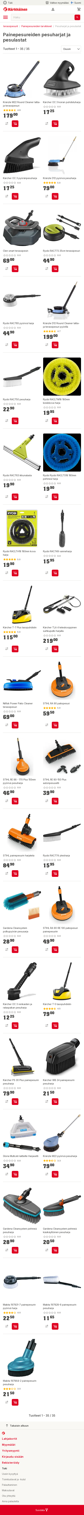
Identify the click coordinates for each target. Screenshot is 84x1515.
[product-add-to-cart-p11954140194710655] (15, 649)
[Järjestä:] (70, 49)
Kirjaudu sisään (13, 1456)
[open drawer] (5, 17)
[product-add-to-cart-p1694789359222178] (55, 1250)
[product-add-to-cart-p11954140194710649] (55, 1025)
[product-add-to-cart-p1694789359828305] (55, 649)
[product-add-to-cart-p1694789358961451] (15, 873)
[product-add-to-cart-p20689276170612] (55, 873)
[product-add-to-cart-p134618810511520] (15, 268)
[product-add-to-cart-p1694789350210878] (15, 196)
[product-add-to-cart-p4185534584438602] (15, 1402)
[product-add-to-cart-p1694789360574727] (15, 1174)
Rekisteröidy (10, 1462)
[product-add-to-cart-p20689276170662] (55, 268)
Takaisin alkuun (17, 1425)
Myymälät (8, 1444)
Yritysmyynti (10, 1450)
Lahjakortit (9, 1438)
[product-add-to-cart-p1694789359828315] (15, 1101)
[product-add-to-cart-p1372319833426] (15, 123)
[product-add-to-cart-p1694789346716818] (55, 421)
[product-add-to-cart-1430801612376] (55, 1174)
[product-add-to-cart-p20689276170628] (15, 497)
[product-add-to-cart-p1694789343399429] (15, 725)
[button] (53, 9)
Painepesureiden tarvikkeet (36, 26)
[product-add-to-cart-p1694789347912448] (55, 801)
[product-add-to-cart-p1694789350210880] (15, 1025)
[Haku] (77, 17)
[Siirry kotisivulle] (15, 9)
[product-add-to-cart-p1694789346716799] (15, 573)
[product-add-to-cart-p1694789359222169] (15, 949)
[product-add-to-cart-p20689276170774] (55, 573)
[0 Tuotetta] (79, 9)
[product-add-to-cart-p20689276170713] (15, 421)
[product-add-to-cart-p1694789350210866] (55, 1101)
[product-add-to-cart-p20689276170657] (15, 345)
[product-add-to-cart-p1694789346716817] (55, 497)
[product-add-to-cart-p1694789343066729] (15, 801)
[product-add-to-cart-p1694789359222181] (15, 1250)
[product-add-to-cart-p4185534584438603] (55, 1326)
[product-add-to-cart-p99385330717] (55, 725)
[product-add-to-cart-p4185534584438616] (15, 1326)
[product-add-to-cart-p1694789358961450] (55, 949)
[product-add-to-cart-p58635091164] (55, 345)
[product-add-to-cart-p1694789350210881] (55, 123)
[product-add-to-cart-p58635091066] (55, 196)
